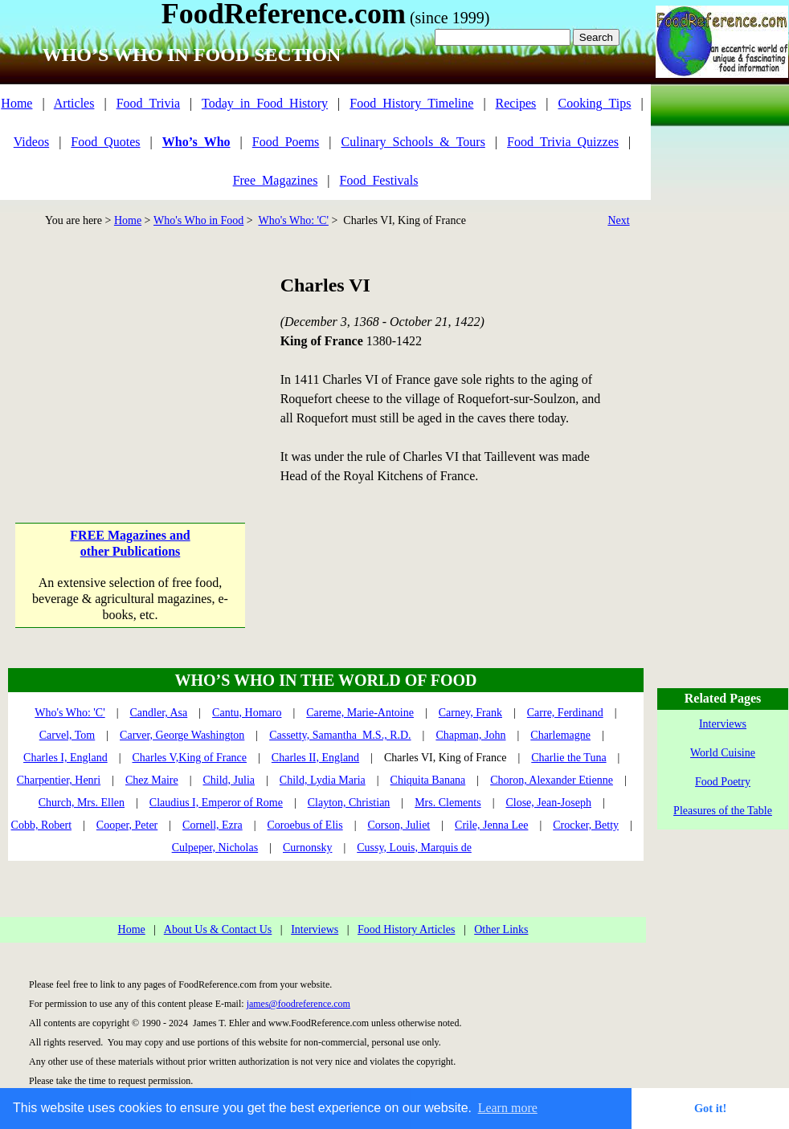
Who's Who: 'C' (293, 220)
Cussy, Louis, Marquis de (414, 848)
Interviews (314, 929)
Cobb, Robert (41, 825)
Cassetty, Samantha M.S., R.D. (340, 735)
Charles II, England (315, 758)
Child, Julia (228, 780)
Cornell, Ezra (212, 825)
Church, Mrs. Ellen (82, 803)
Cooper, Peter (126, 825)
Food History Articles (406, 929)
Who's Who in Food (198, 220)
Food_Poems (286, 142)
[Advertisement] (131, 372)
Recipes (516, 103)
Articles (74, 103)
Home (16, 103)
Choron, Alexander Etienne (551, 780)
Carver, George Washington (182, 735)
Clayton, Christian (349, 803)
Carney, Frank (470, 713)
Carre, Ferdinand (565, 713)
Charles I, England (65, 758)
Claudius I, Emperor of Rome (216, 803)
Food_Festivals (379, 180)
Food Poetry (722, 782)
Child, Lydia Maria (323, 780)
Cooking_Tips (594, 103)
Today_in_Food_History (265, 103)
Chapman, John (470, 735)
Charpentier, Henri (58, 780)
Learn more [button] (508, 1108)
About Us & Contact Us (218, 929)
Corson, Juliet (398, 825)
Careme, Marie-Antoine (360, 713)
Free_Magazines (275, 180)
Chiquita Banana (428, 780)
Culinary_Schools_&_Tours (413, 142)
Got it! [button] (710, 1108)
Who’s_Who (196, 142)
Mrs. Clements (447, 803)
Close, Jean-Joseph (548, 803)
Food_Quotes (105, 142)
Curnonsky (307, 848)
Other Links (501, 929)
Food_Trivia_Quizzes (563, 142)
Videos (31, 142)
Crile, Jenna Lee (491, 825)
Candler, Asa (159, 713)
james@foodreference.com (298, 1003)
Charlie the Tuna (568, 758)
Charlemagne (560, 735)
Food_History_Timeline (411, 103)
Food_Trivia (148, 103)
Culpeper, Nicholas (215, 848)
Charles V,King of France (189, 758)
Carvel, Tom (67, 735)
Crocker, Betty (586, 825)
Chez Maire (151, 780)
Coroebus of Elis (305, 825)
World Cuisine (722, 753)
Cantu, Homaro (246, 713)
